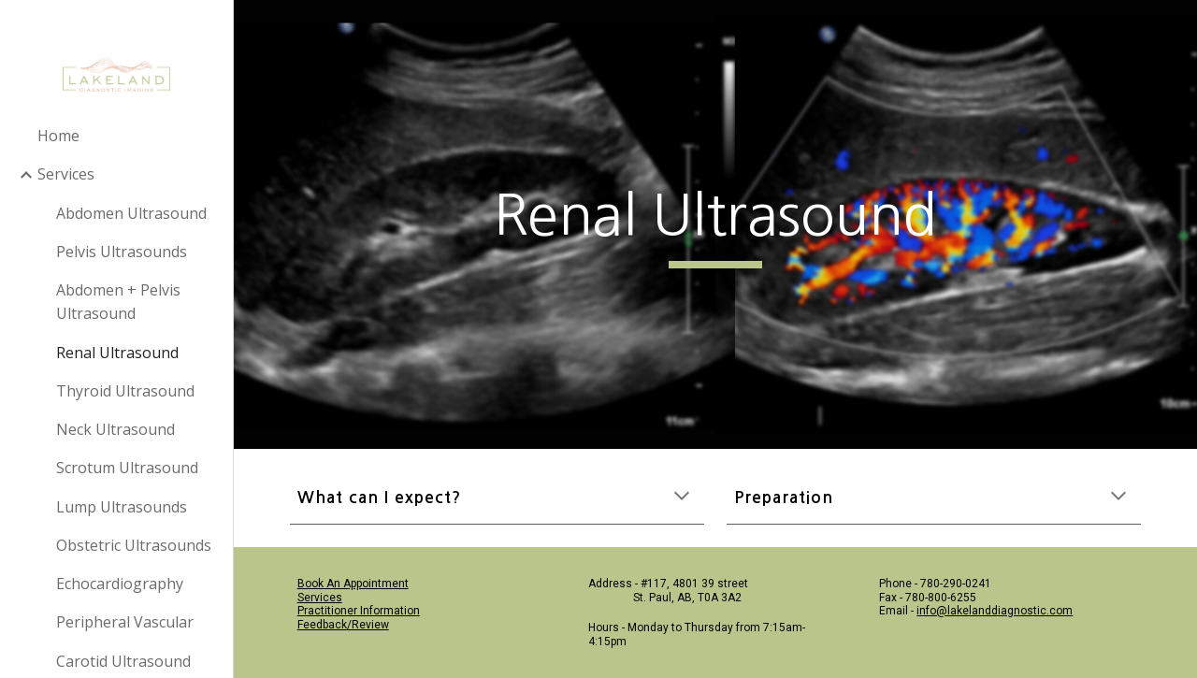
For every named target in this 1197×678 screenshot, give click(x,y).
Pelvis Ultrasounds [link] (121, 251)
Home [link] (58, 135)
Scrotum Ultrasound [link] (127, 467)
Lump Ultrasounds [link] (121, 507)
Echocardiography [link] (119, 583)
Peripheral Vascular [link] (125, 622)
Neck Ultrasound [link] (115, 429)
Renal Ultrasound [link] (117, 352)
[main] (715, 224)
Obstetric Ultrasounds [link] (133, 545)
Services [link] (65, 174)
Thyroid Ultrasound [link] (125, 391)
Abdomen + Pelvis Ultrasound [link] (118, 302)
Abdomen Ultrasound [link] (131, 213)
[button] (681, 497)
